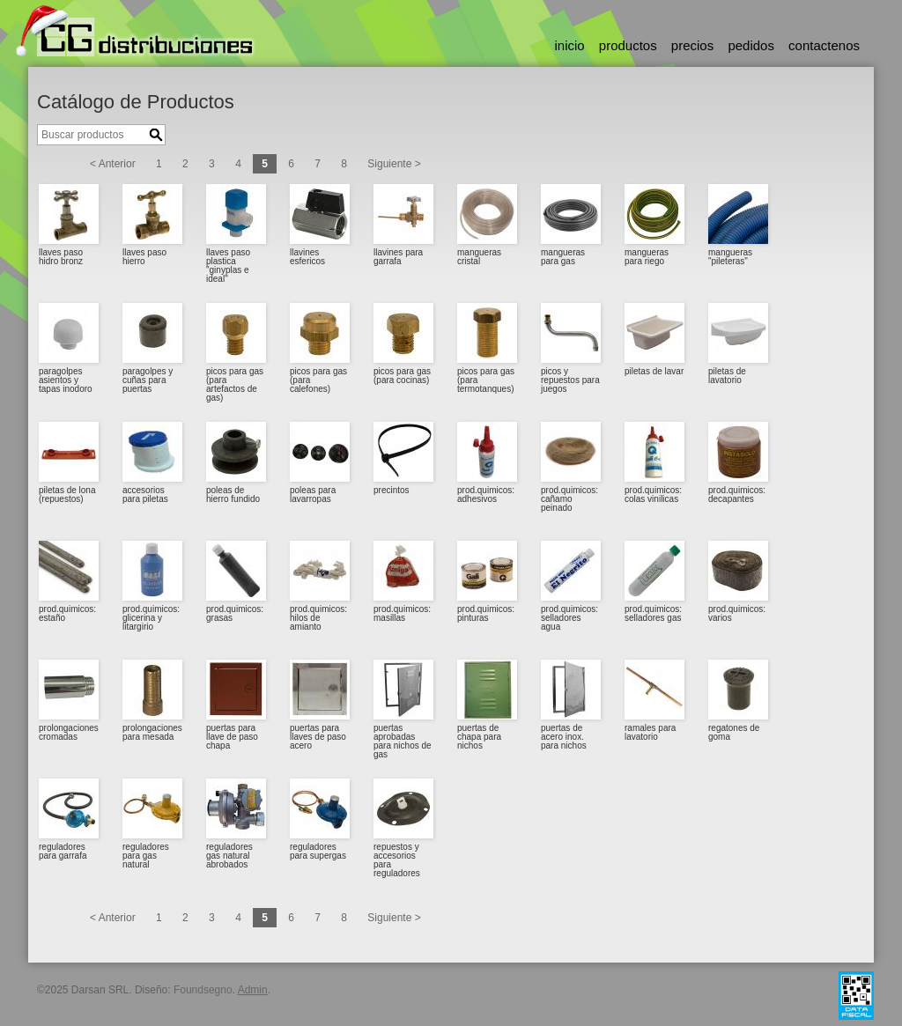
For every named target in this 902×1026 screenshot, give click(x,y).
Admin (253, 990)
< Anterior (113, 164)
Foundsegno (203, 990)
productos (628, 45)
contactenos (824, 45)
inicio (569, 45)
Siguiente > (393, 164)
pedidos (751, 45)
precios (692, 45)
